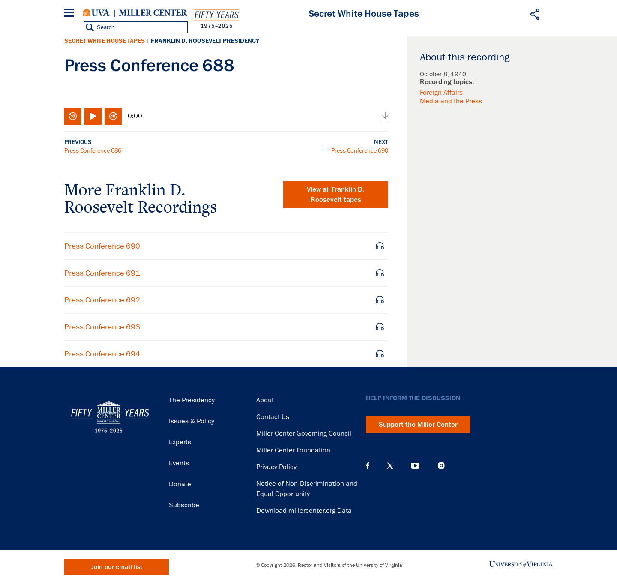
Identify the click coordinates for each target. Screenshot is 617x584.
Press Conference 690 (359, 150)
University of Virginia (96, 13)
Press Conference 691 (102, 273)
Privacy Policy (276, 467)
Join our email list (116, 567)
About (265, 400)
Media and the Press (451, 101)
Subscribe (184, 505)
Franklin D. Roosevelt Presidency (205, 41)
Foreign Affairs (441, 92)
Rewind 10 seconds (72, 116)
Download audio (385, 116)
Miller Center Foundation (293, 450)
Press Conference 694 (102, 354)
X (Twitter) (390, 466)
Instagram (441, 465)
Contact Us (272, 417)
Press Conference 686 (92, 150)
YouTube (415, 465)
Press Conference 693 (102, 327)
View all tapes (336, 194)
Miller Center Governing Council (303, 433)
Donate (180, 484)
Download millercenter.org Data (304, 510)
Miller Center (153, 13)
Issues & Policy (191, 421)
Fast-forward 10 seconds (113, 116)
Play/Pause (93, 116)
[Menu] (70, 14)
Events (179, 463)
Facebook (367, 465)
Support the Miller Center (418, 424)
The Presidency (192, 400)
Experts (180, 442)
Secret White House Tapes (104, 41)
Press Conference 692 (102, 300)
